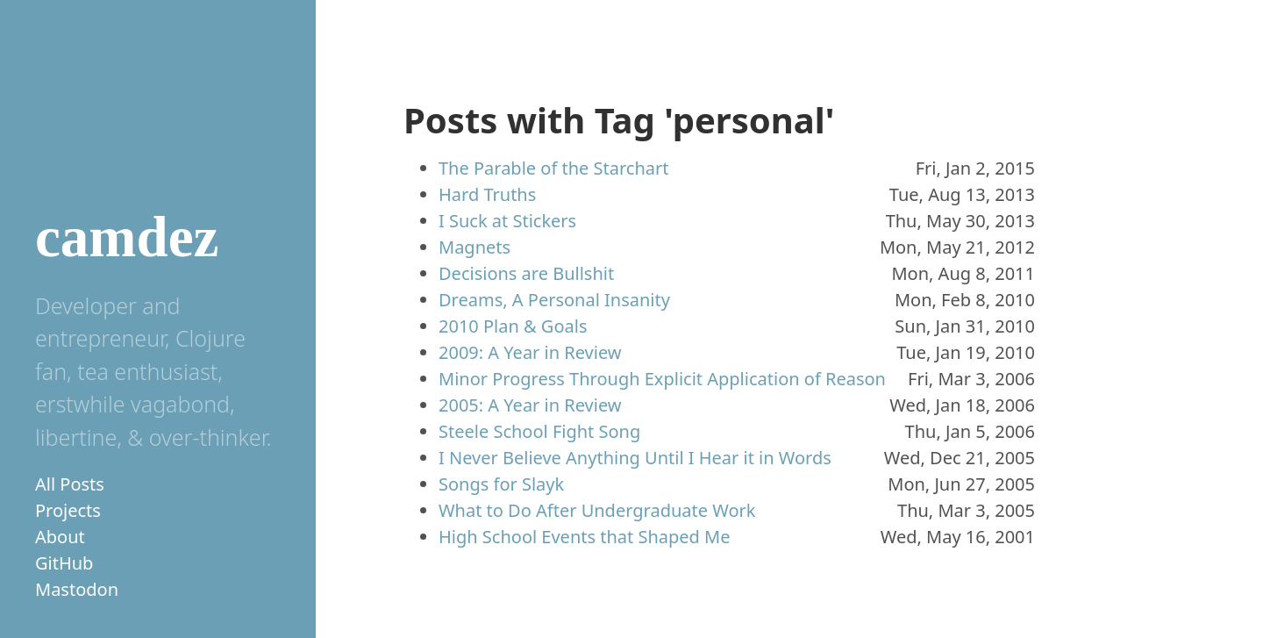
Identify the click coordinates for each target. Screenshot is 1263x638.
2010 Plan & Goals (513, 326)
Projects (68, 510)
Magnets (474, 247)
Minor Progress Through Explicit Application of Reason (662, 379)
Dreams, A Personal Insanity (554, 300)
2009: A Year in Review (530, 352)
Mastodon (76, 589)
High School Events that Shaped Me (585, 536)
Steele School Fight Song (539, 431)
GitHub (64, 563)
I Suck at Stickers (507, 221)
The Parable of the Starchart (553, 168)
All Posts (69, 484)
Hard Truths (487, 194)
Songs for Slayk (501, 484)
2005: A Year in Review (530, 405)
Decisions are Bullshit (526, 273)
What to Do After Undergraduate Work (597, 510)
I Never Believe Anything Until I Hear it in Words (635, 458)
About (60, 536)
